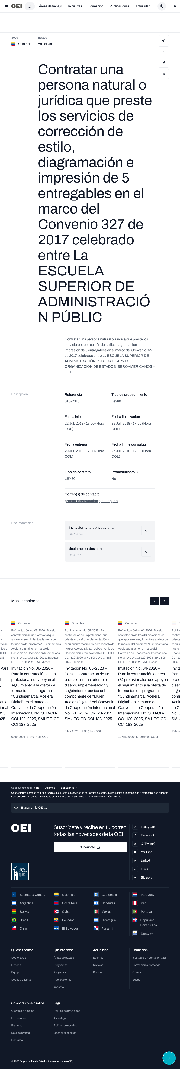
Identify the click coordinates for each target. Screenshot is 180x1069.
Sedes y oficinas (21, 979)
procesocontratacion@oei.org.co (91, 501)
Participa (16, 1025)
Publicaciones (119, 6)
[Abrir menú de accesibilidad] (169, 1058)
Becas (136, 979)
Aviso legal (60, 1018)
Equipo (15, 972)
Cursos (136, 972)
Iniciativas (75, 6)
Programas (61, 965)
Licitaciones (67, 787)
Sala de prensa (20, 1032)
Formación (95, 6)
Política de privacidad (67, 1010)
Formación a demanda (146, 965)
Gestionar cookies (65, 1032)
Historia (16, 965)
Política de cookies (65, 1025)
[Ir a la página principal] (16, 6)
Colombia (50, 787)
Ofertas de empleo (22, 1010)
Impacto (59, 987)
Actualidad (143, 6)
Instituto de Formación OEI (149, 957)
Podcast (98, 972)
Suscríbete (90, 847)
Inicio (36, 787)
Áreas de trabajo (50, 6)
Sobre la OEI (19, 957)
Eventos (98, 957)
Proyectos (60, 972)
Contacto (17, 1040)
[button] (154, 601)
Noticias (98, 965)
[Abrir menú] (6, 6)
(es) (172, 6)
